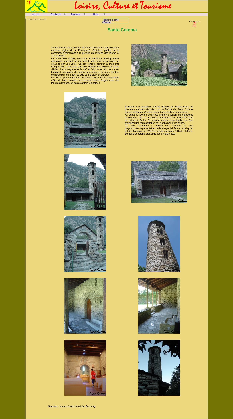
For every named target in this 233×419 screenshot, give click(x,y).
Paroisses (75, 14)
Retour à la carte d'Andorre (110, 21)
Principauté (56, 14)
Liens (95, 14)
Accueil (35, 14)
